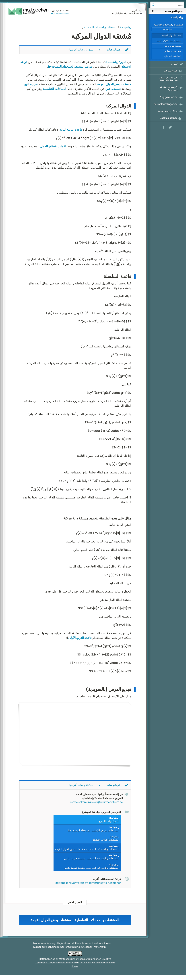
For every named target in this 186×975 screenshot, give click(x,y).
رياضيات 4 (125, 27)
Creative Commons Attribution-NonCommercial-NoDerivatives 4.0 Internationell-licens (75, 963)
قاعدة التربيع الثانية (70, 130)
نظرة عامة (167, 29)
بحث (153, 4)
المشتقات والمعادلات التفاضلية (100, 27)
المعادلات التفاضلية (54, 89)
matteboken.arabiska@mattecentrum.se (96, 802)
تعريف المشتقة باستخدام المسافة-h (70, 67)
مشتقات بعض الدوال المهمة (114, 84)
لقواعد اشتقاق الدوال (53, 146)
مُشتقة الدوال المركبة (171, 35)
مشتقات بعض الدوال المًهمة (168, 40)
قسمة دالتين (113, 89)
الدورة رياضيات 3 (115, 62)
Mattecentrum (60, 13)
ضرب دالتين (31, 84)
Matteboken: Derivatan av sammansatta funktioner (88, 883)
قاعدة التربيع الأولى (80, 638)
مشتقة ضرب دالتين (172, 45)
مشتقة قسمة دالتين (172, 51)
